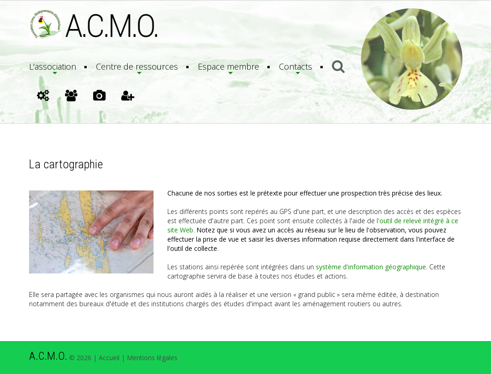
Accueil (109, 357)
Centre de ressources (137, 66)
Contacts (295, 66)
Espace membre (228, 66)
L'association (52, 66)
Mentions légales (152, 357)
